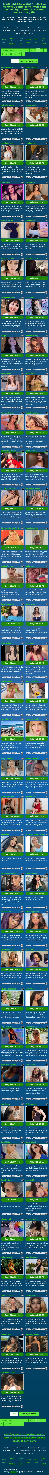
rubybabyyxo (31, 451)
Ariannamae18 (7, 67)
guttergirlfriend (7, 796)
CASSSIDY (5, 1142)
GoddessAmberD (8, 489)
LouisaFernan (7, 566)
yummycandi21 (31, 105)
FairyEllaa (5, 336)
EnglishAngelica (32, 1027)
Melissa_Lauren (7, 258)
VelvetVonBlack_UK (9, 874)
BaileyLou (29, 566)
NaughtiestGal (31, 681)
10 (6, 54)
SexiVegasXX (6, 681)
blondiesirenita (31, 528)
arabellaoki (30, 220)
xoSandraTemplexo (9, 989)
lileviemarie (6, 912)
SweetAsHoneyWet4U (10, 528)
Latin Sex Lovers (43, 40)
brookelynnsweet (8, 1065)
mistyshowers (31, 1295)
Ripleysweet (6, 374)
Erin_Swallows (7, 1027)
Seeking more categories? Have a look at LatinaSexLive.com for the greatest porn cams (24, 1437)
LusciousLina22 (8, 143)
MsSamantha (30, 1104)
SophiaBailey (31, 874)
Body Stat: (12, 87)
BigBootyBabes (32, 1334)
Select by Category (28, 61)
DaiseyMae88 (6, 1257)
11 (11, 54)
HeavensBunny (31, 336)
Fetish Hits (13, 1472)
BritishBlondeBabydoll (35, 834)
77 (19, 54)
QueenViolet (30, 1142)
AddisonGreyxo (7, 413)
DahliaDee (5, 182)
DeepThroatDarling (33, 413)
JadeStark (29, 298)
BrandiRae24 (6, 719)
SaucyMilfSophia (8, 298)
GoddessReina (31, 1219)
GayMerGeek (30, 796)
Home (15, 61)
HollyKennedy (7, 758)
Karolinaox (5, 1104)
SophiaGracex (7, 220)
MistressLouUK (32, 258)
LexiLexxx (29, 643)
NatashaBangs (31, 1257)
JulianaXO (29, 1180)
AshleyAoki (30, 604)
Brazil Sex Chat (21, 40)
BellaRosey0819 (32, 758)
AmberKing (30, 1065)
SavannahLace (7, 950)
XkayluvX (5, 834)
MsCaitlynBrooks (32, 489)
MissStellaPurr (7, 643)
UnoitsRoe (29, 374)
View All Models (8, 50)
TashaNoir (29, 950)
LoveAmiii (29, 989)
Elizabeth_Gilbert (8, 451)
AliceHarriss (6, 1334)
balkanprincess (32, 67)
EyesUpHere (6, 1180)
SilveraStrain (6, 1219)
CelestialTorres (7, 105)
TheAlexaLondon (32, 719)
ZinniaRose (30, 143)
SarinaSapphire (7, 604)
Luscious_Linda (8, 1372)
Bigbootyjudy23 (32, 912)
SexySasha (30, 182)
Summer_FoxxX (8, 1295)
